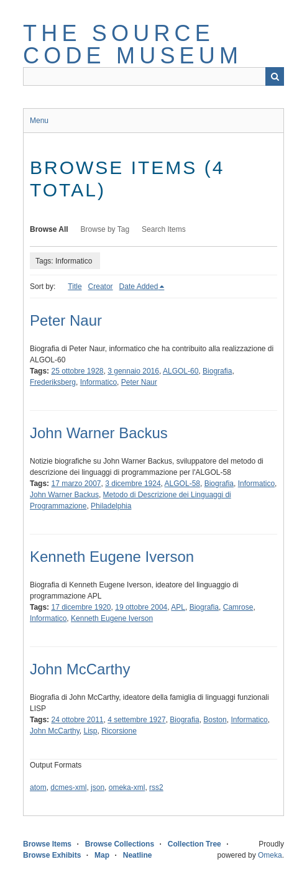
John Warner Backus (99, 433)
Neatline (137, 855)
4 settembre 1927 (136, 719)
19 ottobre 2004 (141, 607)
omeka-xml (127, 787)
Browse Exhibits (52, 855)
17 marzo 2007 (76, 483)
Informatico (98, 382)
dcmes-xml (68, 787)
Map (101, 855)
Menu (39, 120)
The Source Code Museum (132, 44)
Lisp (90, 731)
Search (274, 76)
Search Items (164, 229)
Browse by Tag (105, 229)
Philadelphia (111, 506)
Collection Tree (194, 844)
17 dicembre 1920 (81, 607)
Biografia (217, 371)
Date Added (138, 286)
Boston (214, 719)
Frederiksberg (53, 382)
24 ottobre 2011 (77, 719)
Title (74, 286)
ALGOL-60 (180, 371)
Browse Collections (119, 844)
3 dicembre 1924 (132, 483)
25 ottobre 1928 (77, 371)
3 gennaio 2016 (133, 371)
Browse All (49, 229)
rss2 (156, 787)
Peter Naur (66, 320)
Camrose (238, 607)
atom (38, 787)
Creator (100, 286)
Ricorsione (119, 731)
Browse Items (47, 844)
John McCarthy (80, 669)
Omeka (270, 855)
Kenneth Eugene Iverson (112, 556)
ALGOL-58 (182, 483)
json (97, 787)
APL (178, 607)
